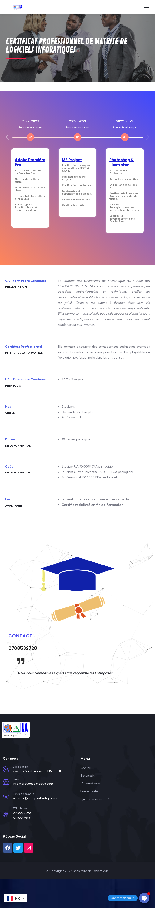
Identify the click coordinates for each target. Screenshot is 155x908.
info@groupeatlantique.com (33, 783)
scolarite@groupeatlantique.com (36, 798)
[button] (148, 137)
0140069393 (21, 818)
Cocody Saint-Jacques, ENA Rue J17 (38, 771)
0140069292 (22, 813)
